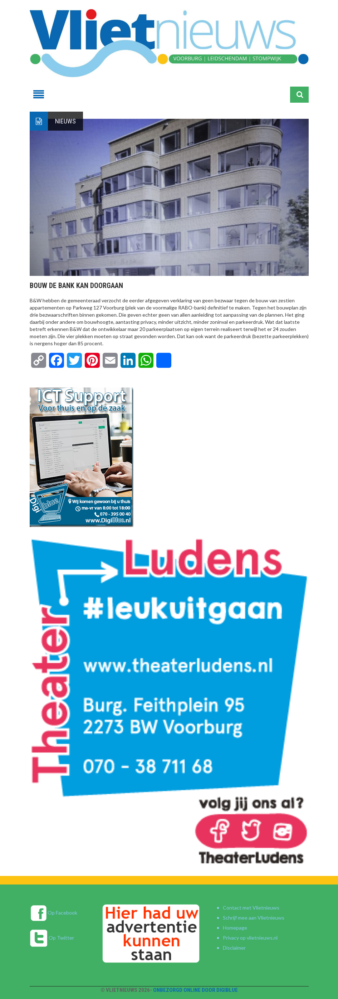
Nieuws (65, 121)
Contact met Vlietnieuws (251, 908)
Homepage (235, 928)
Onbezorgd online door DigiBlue (195, 990)
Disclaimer (234, 948)
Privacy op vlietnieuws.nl (250, 938)
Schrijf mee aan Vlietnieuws (253, 918)
